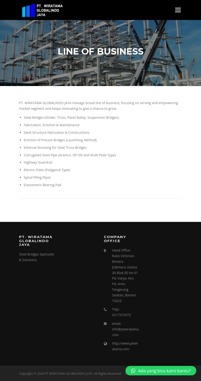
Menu (178, 10)
